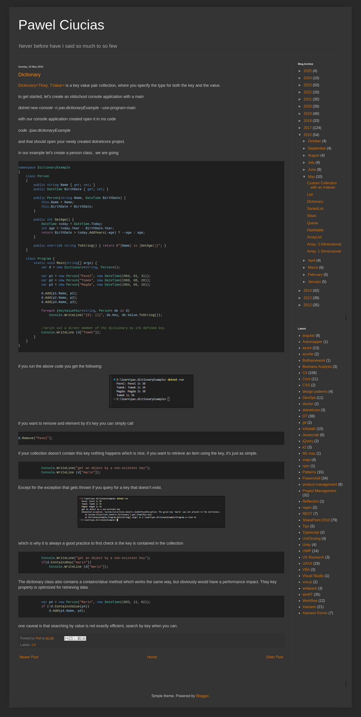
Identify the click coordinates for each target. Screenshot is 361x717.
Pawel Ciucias (61, 24)
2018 (308, 121)
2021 (308, 99)
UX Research (313, 557)
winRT (308, 594)
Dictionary (315, 201)
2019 (308, 114)
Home (152, 657)
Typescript (311, 532)
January (315, 282)
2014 (308, 291)
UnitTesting (312, 538)
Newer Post (28, 657)
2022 (308, 92)
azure (307, 348)
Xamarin (309, 607)
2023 (308, 85)
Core (307, 379)
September (317, 148)
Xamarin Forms (315, 613)
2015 (308, 135)
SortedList (315, 209)
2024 (308, 78)
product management (320, 484)
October (315, 141)
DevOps (309, 398)
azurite (308, 354)
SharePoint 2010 (316, 520)
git (304, 422)
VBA (306, 570)
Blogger (202, 696)
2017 (308, 128)
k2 (304, 447)
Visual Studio (313, 576)
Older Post (274, 657)
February (316, 275)
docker (308, 404)
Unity (307, 545)
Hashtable (315, 230)
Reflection (311, 501)
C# (34, 645)
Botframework (314, 360)
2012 (308, 305)
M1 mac (309, 453)
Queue (312, 223)
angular (309, 335)
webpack (310, 588)
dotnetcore (311, 410)
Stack (311, 216)
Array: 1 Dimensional (324, 251)
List (310, 194)
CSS (306, 385)
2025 (308, 71)
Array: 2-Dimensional (324, 244)
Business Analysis (317, 367)
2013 (308, 298)
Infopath (309, 429)
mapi (307, 460)
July (312, 162)
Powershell (311, 478)
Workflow (310, 601)
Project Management (319, 491)
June (312, 169)
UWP (307, 551)
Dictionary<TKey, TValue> (41, 85)
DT (305, 416)
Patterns (309, 472)
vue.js (307, 582)
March (313, 267)
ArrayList (314, 237)
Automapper (312, 342)
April (312, 260)
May (312, 177)
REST (307, 514)
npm (306, 466)
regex (307, 507)
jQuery (308, 441)
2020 (308, 106)
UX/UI (307, 563)
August (314, 155)
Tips (306, 526)
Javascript (311, 435)
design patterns (315, 391)
